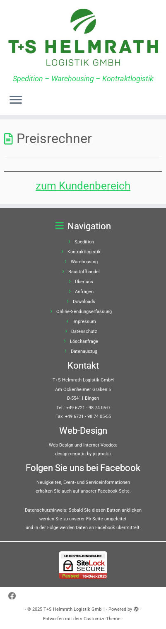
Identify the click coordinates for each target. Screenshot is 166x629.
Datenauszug (84, 351)
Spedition (84, 242)
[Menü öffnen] (16, 100)
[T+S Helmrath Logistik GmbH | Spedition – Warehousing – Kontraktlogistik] (83, 37)
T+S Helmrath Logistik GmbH (74, 609)
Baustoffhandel (84, 271)
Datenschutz (84, 331)
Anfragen (84, 291)
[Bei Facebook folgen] (14, 596)
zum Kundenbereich (83, 186)
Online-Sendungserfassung (84, 311)
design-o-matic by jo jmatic (83, 454)
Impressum (84, 321)
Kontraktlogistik (84, 252)
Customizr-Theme (102, 619)
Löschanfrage (84, 341)
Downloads (84, 301)
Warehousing (84, 262)
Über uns (84, 281)
